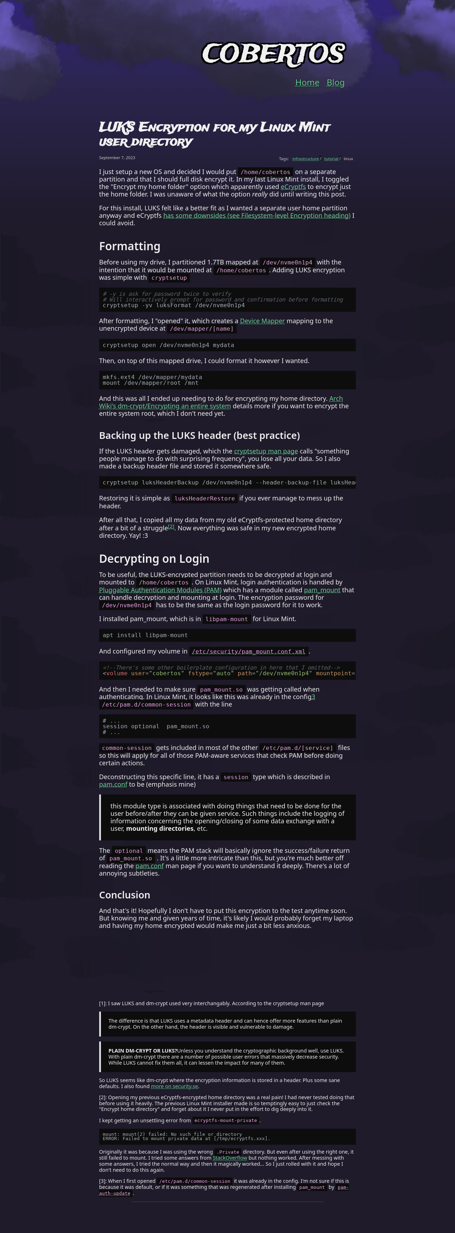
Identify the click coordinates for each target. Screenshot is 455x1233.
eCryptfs (293, 186)
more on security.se (174, 1086)
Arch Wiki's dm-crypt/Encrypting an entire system (221, 402)
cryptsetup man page (266, 451)
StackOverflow (230, 1157)
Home (307, 82)
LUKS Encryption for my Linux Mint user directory (214, 135)
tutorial (332, 158)
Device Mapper (262, 320)
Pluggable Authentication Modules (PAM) (160, 590)
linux (348, 158)
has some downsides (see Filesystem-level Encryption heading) (256, 215)
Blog (336, 82)
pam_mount (322, 590)
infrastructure (307, 158)
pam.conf (113, 784)
